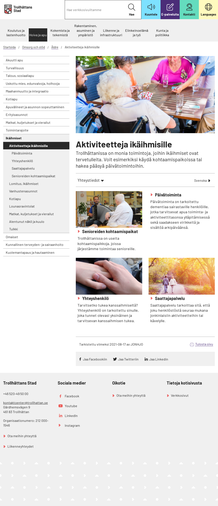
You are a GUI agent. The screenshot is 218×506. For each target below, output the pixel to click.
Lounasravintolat (22, 206)
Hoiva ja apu (38, 35)
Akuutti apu (14, 60)
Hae (131, 10)
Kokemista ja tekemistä (60, 32)
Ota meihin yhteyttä (21, 436)
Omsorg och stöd (33, 47)
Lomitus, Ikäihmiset (24, 184)
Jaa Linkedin (158, 359)
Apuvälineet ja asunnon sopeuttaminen (35, 107)
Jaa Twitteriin (128, 359)
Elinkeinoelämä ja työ (136, 32)
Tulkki (13, 229)
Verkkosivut (180, 395)
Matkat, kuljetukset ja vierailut (28, 122)
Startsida (9, 47)
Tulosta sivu (204, 344)
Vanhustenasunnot (23, 191)
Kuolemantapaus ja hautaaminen (30, 252)
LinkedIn (71, 416)
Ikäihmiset (14, 138)
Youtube (71, 406)
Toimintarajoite (17, 130)
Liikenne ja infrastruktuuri (111, 32)
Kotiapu (11, 99)
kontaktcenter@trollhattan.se (25, 403)
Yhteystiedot (88, 180)
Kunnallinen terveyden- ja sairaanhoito (34, 244)
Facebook (72, 396)
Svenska (200, 180)
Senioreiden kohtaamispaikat (33, 176)
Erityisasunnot (17, 114)
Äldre (54, 47)
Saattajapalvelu (23, 168)
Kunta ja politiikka (162, 32)
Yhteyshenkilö (22, 161)
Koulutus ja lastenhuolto (16, 32)
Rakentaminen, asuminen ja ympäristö (85, 30)
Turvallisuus (15, 68)
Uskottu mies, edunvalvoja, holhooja (33, 83)
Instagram (72, 425)
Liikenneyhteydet (20, 446)
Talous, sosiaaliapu (20, 76)
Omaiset (12, 237)
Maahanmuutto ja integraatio (27, 91)
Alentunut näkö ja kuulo (26, 221)
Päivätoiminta (22, 153)
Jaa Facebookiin (95, 359)
